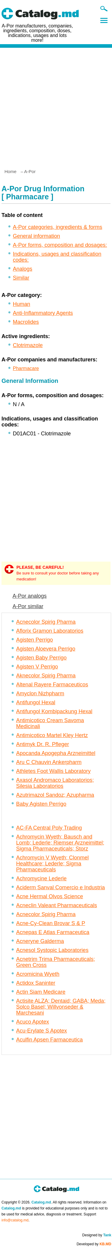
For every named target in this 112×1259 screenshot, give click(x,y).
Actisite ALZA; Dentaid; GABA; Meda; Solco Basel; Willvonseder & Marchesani (60, 1007)
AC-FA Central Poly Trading (49, 828)
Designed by (96, 1235)
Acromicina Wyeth (37, 974)
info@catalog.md (14, 1220)
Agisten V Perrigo (37, 667)
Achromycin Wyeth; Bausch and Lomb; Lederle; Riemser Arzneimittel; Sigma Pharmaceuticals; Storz (60, 843)
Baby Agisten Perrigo (41, 804)
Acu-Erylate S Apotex (41, 1031)
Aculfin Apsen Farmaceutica (49, 1040)
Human (21, 304)
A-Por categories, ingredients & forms (57, 227)
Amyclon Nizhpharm (40, 693)
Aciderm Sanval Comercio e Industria (60, 887)
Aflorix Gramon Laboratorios (49, 631)
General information (36, 236)
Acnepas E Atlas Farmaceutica (52, 932)
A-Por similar (28, 606)
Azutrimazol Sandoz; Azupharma (55, 795)
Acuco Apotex (32, 1022)
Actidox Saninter (35, 983)
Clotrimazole (28, 345)
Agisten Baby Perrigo (41, 658)
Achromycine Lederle (41, 879)
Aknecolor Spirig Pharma (46, 676)
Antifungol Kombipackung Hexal (54, 711)
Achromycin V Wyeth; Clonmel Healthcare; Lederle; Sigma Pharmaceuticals (52, 864)
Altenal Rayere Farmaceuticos (52, 685)
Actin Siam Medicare (40, 992)
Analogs (22, 269)
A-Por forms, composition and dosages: (60, 245)
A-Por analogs (30, 596)
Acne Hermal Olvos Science (49, 896)
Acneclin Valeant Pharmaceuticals (56, 905)
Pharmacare (26, 368)
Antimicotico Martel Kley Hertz (52, 735)
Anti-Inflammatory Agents (43, 313)
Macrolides (26, 322)
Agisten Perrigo (34, 640)
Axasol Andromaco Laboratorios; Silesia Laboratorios (55, 783)
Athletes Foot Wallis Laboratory (53, 771)
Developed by (93, 1244)
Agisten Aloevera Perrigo (45, 649)
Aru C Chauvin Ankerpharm (49, 762)
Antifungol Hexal (35, 702)
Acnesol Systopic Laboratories (52, 950)
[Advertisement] (56, 106)
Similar (21, 278)
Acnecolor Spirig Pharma (46, 622)
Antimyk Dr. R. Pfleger (42, 744)
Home (10, 171)
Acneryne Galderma (40, 941)
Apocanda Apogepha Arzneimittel (55, 753)
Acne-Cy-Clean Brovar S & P (50, 923)
